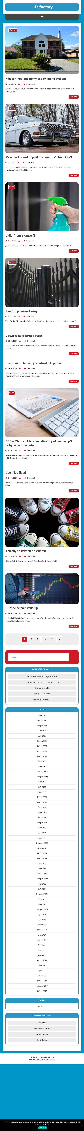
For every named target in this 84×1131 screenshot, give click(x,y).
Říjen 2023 (42, 828)
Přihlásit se (42, 1023)
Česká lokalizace (42, 1040)
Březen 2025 (42, 756)
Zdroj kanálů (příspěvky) (42, 1028)
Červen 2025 (42, 741)
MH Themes (50, 1060)
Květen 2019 (42, 960)
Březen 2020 (42, 930)
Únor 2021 (42, 899)
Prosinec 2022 (42, 874)
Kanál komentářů (42, 1034)
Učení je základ (15, 472)
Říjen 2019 (42, 945)
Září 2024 (42, 787)
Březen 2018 (42, 981)
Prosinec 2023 (42, 818)
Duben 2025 (42, 751)
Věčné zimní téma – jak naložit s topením (33, 363)
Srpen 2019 (42, 950)
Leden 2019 (42, 966)
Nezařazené (42, 1006)
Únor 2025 (42, 761)
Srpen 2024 (42, 792)
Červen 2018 (42, 976)
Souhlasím (42, 1128)
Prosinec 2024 (42, 772)
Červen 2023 (42, 848)
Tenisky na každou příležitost (25, 551)
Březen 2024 (42, 802)
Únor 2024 (42, 807)
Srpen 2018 (42, 971)
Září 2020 (42, 920)
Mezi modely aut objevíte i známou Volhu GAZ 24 (38, 157)
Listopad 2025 (42, 726)
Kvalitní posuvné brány (21, 311)
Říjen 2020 (42, 915)
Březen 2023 (42, 858)
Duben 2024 (42, 797)
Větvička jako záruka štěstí (24, 335)
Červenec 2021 (42, 894)
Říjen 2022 (42, 884)
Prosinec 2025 (42, 721)
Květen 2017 (42, 991)
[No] (81, 1125)
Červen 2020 (42, 925)
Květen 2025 (42, 746)
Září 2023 (42, 833)
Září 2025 (42, 736)
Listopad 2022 (42, 879)
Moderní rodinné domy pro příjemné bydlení (35, 78)
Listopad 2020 (42, 909)
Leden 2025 (42, 766)
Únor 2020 (42, 935)
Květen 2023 (42, 853)
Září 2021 (42, 889)
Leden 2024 (42, 812)
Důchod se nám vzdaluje (21, 608)
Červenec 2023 (42, 843)
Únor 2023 (42, 864)
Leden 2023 (42, 869)
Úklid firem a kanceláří (20, 235)
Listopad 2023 (42, 823)
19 (52, 639)
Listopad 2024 (42, 777)
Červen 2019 (42, 955)
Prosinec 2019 (42, 940)
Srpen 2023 (42, 838)
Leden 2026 (42, 715)
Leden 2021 (42, 904)
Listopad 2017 (42, 986)
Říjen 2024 (42, 782)
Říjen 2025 (42, 731)
